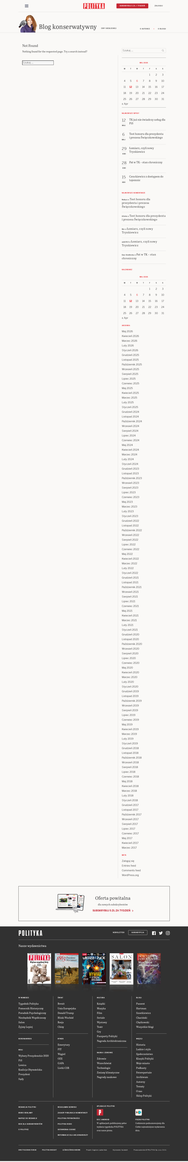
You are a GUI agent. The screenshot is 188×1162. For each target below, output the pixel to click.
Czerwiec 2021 (130, 606)
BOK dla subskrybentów (30, 1124)
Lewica (22, 1065)
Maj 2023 (127, 502)
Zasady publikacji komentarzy (73, 1113)
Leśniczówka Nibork (71, 1150)
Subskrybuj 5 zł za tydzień (111, 910)
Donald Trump (66, 1013)
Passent (140, 1003)
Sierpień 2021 (130, 596)
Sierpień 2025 (130, 374)
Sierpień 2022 (130, 539)
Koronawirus (25, 1039)
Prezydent (24, 1074)
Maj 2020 (127, 667)
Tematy (140, 1086)
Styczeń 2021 (130, 629)
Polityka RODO (65, 1124)
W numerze (23, 998)
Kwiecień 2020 (130, 672)
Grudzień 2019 (130, 691)
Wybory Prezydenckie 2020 (33, 1055)
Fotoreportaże (144, 1072)
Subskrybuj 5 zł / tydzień (132, 6)
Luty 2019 (127, 738)
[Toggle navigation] (26, 6)
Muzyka (101, 1008)
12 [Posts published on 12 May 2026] (130, 87)
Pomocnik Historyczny (30, 1008)
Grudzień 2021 (130, 577)
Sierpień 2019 (130, 710)
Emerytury (64, 1044)
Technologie (103, 1068)
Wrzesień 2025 (130, 369)
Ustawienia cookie (67, 1130)
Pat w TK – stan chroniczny (139, 256)
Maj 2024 (127, 445)
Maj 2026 (127, 331)
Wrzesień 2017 (130, 819)
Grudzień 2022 (130, 520)
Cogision (95, 1150)
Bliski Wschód (65, 1017)
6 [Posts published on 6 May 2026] (137, 81)
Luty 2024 (128, 459)
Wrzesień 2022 (130, 535)
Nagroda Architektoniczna (111, 1041)
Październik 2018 (132, 757)
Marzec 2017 (129, 847)
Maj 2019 (127, 724)
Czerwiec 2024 (130, 440)
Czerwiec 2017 (130, 833)
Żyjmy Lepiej (25, 1027)
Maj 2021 (127, 611)
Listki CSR (63, 1068)
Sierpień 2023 (130, 487)
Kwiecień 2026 (130, 336)
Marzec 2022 (129, 563)
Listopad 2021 (130, 582)
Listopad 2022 (130, 525)
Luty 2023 (128, 511)
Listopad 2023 (130, 473)
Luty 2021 (127, 625)
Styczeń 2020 (130, 686)
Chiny (61, 1027)
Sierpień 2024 (130, 430)
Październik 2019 (132, 701)
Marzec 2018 (129, 791)
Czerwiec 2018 (130, 776)
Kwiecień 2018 (130, 786)
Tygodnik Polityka (28, 1003)
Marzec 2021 (129, 620)
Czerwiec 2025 (130, 383)
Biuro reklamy (25, 1113)
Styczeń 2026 (130, 350)
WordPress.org (130, 875)
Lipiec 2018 (128, 772)
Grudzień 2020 (130, 634)
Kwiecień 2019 (130, 729)
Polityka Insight (49, 1150)
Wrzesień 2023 (130, 483)
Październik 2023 (132, 478)
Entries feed (129, 865)
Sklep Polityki (144, 1095)
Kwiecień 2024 (130, 449)
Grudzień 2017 (130, 805)
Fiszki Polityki (142, 1120)
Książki (101, 1003)
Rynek (61, 1039)
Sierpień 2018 (130, 767)
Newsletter (118, 932)
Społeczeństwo (144, 1054)
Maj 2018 (127, 781)
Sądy (21, 1079)
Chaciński (141, 1017)
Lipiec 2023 (129, 492)
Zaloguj (159, 6)
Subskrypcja (137, 932)
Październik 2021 (132, 587)
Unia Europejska (67, 1008)
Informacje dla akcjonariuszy (73, 1135)
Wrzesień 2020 (130, 648)
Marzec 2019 (129, 734)
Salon (21, 1022)
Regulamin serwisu (67, 1107)
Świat (60, 998)
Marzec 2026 (129, 340)
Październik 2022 (132, 530)
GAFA (61, 1063)
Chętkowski (142, 1022)
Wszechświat (104, 1063)
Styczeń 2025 (130, 407)
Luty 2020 (128, 682)
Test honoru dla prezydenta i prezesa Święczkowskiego (136, 202)
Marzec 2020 (129, 677)
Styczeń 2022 (130, 573)
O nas (139, 1091)
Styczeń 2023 (130, 516)
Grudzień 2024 (130, 412)
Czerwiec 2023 (130, 497)
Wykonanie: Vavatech (120, 1150)
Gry (99, 1031)
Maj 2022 (127, 554)
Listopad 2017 (130, 809)
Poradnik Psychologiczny (32, 1013)
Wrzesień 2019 (130, 705)
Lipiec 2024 (129, 435)
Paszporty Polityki (107, 1036)
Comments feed (131, 870)
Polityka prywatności (69, 1118)
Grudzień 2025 (130, 355)
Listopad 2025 (130, 359)
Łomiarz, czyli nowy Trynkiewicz (137, 230)
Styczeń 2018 (130, 800)
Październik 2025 (132, 364)
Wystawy (102, 1022)
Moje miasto (143, 1063)
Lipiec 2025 (129, 378)
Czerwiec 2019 (130, 719)
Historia (140, 1044)
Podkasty (141, 1068)
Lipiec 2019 (128, 715)
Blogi (139, 998)
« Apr (125, 103)
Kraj (20, 1050)
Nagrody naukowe (107, 1077)
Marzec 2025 (129, 397)
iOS (98, 1120)
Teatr (100, 1027)
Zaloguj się (128, 861)
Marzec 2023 (129, 506)
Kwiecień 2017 (130, 843)
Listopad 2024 (130, 416)
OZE (60, 1058)
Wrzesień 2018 (130, 762)
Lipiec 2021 (128, 601)
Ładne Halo (103, 1150)
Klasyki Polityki (145, 1058)
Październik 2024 (132, 421)
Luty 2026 (128, 345)
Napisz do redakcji (27, 1118)
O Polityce (23, 1130)
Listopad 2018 (130, 753)
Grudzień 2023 (130, 468)
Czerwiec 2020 (130, 663)
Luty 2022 (128, 568)
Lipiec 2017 (128, 828)
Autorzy (140, 1082)
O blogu (162, 29)
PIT (60, 1049)
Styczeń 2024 (130, 464)
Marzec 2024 (129, 454)
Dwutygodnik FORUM (27, 1150)
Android (105, 1120)
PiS (20, 1060)
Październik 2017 (132, 814)
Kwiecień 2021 (130, 615)
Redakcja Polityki (27, 1107)
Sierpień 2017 (130, 824)
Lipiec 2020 (129, 658)
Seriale (101, 1017)
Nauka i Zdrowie (105, 1053)
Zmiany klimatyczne (108, 1072)
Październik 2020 (132, 644)
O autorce (145, 29)
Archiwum (142, 1077)
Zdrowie (101, 1058)
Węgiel (61, 1054)
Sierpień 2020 (130, 653)
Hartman (141, 1008)
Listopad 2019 (130, 696)
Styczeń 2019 (130, 743)
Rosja (61, 1022)
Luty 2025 (128, 402)
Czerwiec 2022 (130, 549)
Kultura (101, 998)
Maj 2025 (127, 388)
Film (99, 1013)
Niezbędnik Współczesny (32, 1017)
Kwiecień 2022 (130, 558)
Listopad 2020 (130, 639)
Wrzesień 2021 (130, 592)
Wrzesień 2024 (130, 426)
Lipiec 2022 (129, 544)
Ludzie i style (143, 1049)
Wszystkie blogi (145, 1027)
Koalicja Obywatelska (30, 1069)
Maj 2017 (127, 838)
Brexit (61, 1003)
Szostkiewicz (143, 1013)
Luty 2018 (127, 795)
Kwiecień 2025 (130, 393)
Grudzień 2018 (130, 748)
